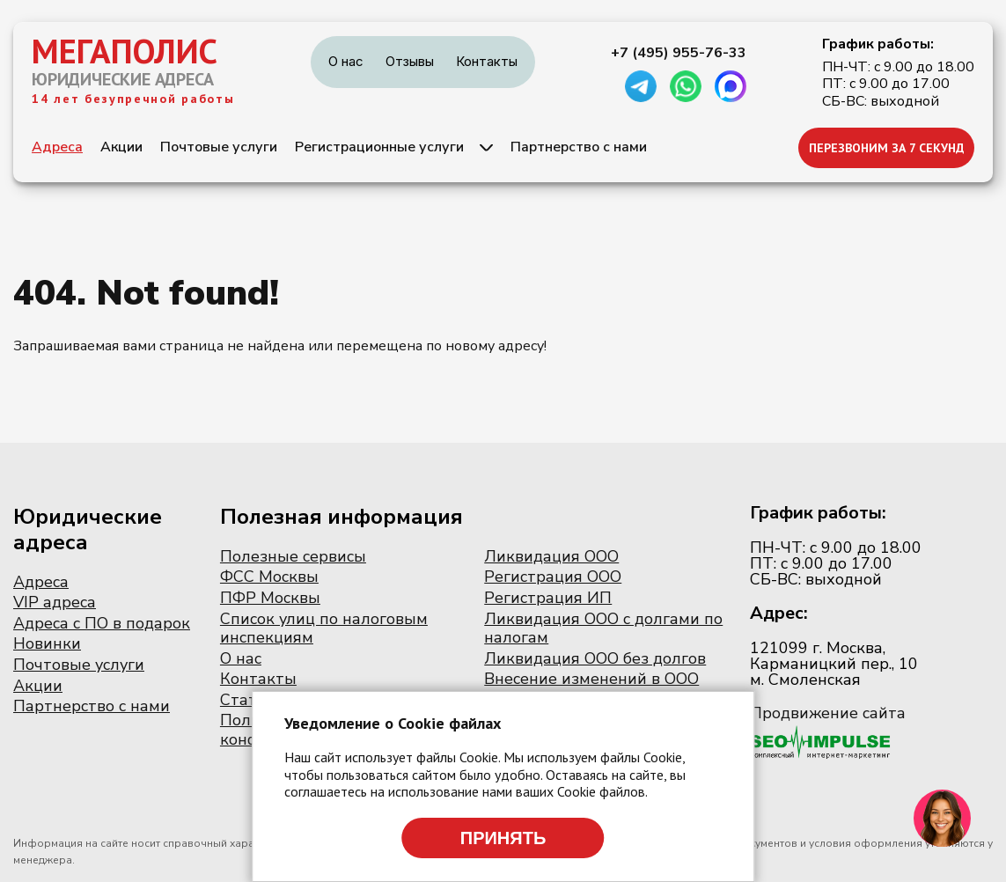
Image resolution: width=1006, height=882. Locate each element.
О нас (345, 61)
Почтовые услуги (218, 147)
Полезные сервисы (293, 556)
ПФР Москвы (270, 597)
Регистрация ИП (548, 597)
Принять (503, 838)
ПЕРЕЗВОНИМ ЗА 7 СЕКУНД (887, 148)
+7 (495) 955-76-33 (678, 53)
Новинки (47, 643)
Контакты (487, 61)
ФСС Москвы (269, 576)
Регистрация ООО (552, 576)
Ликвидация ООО (551, 556)
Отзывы (410, 61)
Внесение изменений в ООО (591, 678)
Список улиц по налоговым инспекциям (324, 628)
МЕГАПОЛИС (124, 51)
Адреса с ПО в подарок (101, 623)
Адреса (57, 147)
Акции (121, 147)
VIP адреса (54, 602)
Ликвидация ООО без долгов (595, 658)
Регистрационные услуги (379, 147)
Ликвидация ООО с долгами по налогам (603, 628)
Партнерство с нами (578, 147)
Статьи (247, 699)
